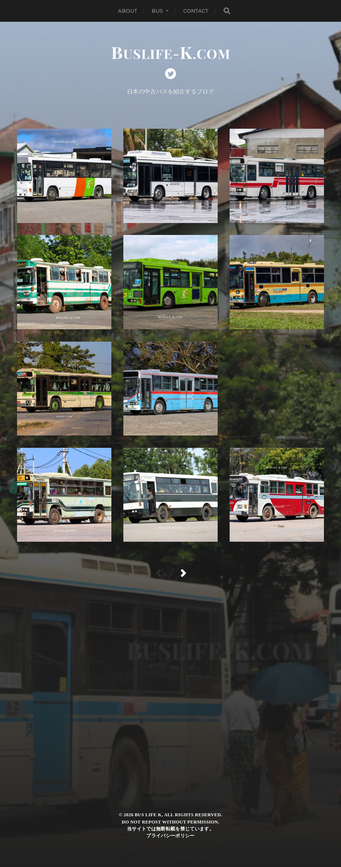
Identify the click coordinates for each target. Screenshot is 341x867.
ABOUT (127, 11)
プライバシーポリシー (170, 835)
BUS (157, 11)
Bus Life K (148, 814)
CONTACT (196, 11)
